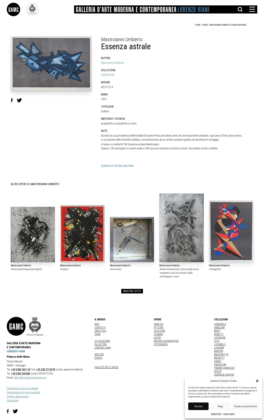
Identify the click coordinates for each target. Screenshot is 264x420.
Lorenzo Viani (103, 347)
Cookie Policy (216, 414)
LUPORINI (219, 347)
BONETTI (218, 334)
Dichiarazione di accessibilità (22, 388)
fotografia (161, 344)
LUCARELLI (220, 344)
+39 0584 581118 (20, 369)
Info (97, 324)
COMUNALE (220, 324)
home (197, 25)
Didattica (100, 331)
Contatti (100, 327)
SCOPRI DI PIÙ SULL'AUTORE (117, 166)
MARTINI (218, 351)
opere (205, 25)
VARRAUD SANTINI (224, 374)
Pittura (158, 327)
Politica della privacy (18, 396)
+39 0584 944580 (20, 373)
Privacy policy (229, 414)
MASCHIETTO (221, 354)
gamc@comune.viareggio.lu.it (30, 377)
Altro (157, 337)
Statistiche (13, 400)
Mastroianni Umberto (112, 62)
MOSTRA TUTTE (132, 291)
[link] (16, 9)
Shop (98, 334)
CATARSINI (219, 337)
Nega (220, 406)
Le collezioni (102, 341)
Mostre (99, 354)
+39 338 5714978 (45, 369)
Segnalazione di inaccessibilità (23, 392)
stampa (158, 334)
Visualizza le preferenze (245, 406)
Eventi (98, 357)
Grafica (158, 324)
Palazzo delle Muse (107, 367)
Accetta (198, 406)
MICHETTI (219, 357)
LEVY (217, 341)
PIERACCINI (107, 75)
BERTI (217, 331)
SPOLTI (218, 371)
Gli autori (101, 344)
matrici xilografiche (166, 341)
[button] (257, 381)
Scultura (159, 331)
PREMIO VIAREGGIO (224, 368)
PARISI (217, 361)
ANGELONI (219, 327)
